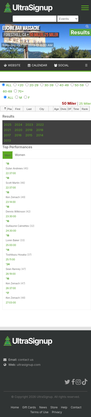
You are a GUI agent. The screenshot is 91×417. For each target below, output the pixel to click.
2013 (7, 140)
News (43, 407)
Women (20, 155)
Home (15, 407)
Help (64, 407)
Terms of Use (39, 412)
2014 (39, 135)
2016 (18, 135)
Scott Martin (13, 182)
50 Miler (69, 103)
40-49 (64, 85)
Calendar (37, 65)
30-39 (48, 85)
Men (8, 155)
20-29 (34, 85)
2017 (7, 135)
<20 (20, 85)
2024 (18, 124)
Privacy (57, 412)
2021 (7, 130)
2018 (39, 130)
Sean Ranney (13, 269)
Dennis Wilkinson (15, 211)
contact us (25, 359)
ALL (9, 85)
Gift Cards (29, 407)
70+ (21, 91)
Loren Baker (12, 240)
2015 (28, 135)
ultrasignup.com (28, 364)
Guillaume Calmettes (17, 225)
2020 (18, 130)
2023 (29, 124)
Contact (76, 407)
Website (12, 65)
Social (61, 65)
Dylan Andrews (14, 168)
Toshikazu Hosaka (16, 254)
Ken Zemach (13, 197)
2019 (28, 130)
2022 (40, 124)
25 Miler (85, 103)
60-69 (7, 91)
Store (53, 407)
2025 (7, 124)
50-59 (79, 85)
